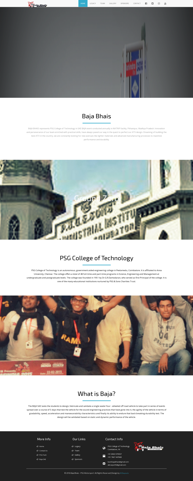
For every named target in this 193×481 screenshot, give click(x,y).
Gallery (112, 3)
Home (83, 3)
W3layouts (124, 473)
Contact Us (42, 450)
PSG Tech (42, 455)
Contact (137, 3)
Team (102, 3)
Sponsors (125, 3)
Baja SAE (42, 459)
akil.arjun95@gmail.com (117, 465)
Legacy (93, 3)
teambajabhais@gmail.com (118, 462)
